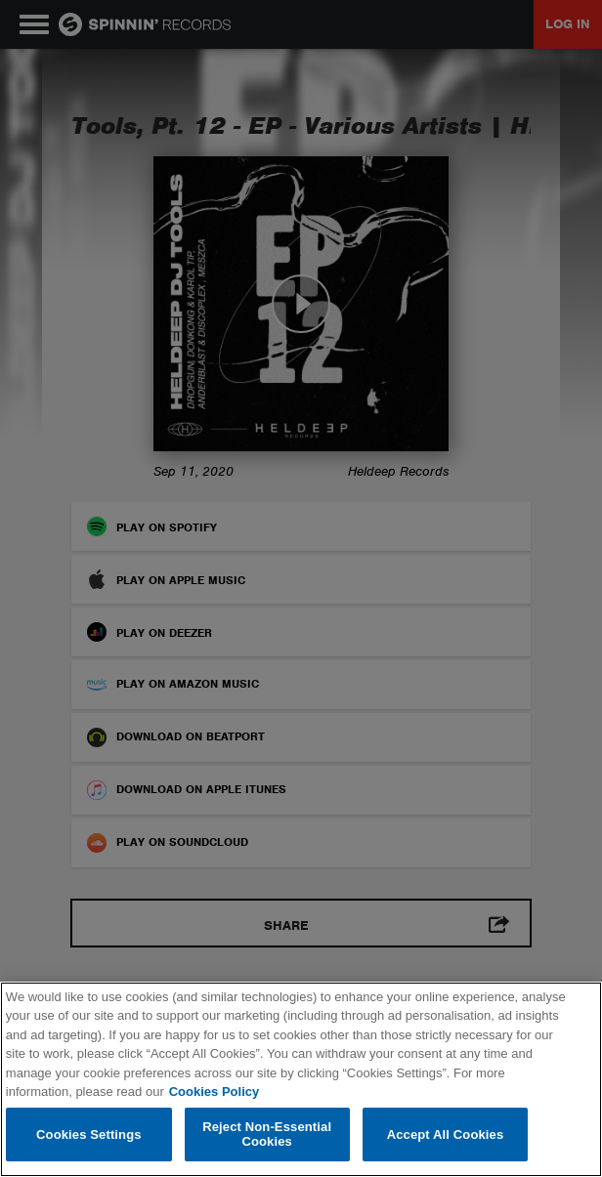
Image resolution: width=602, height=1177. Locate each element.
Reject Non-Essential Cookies (266, 1134)
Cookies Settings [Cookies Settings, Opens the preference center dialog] (89, 1134)
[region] (301, 1079)
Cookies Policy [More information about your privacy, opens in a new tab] (214, 1091)
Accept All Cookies (445, 1134)
